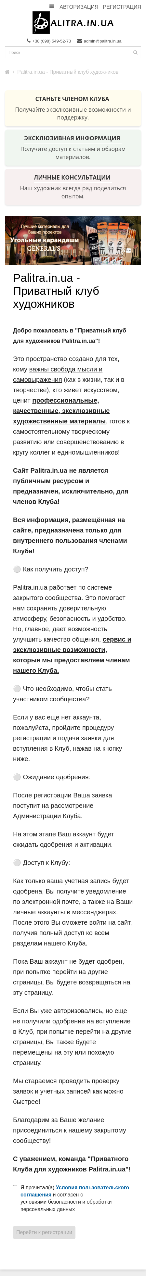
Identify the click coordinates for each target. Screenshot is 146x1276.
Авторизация (79, 7)
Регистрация (122, 7)
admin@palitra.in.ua (99, 41)
